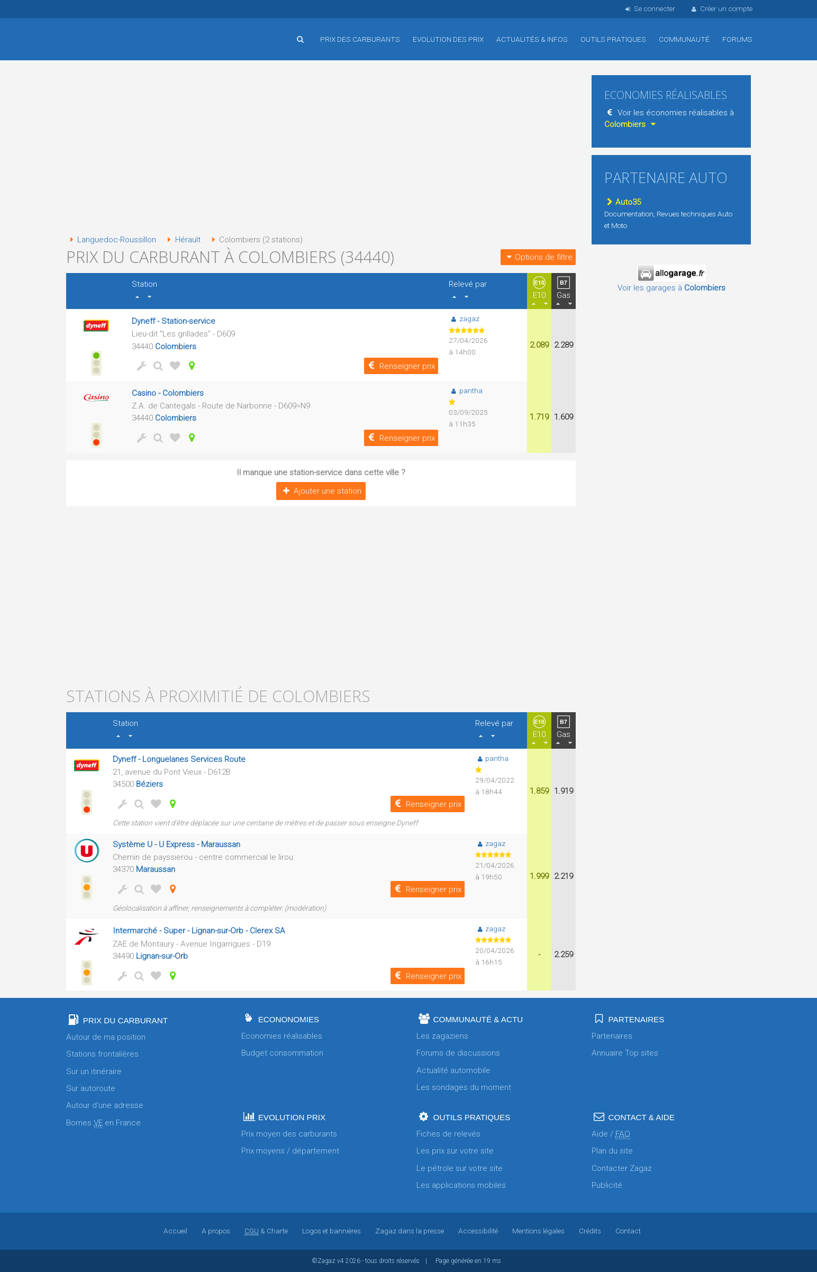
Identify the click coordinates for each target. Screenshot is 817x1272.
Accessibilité (478, 1230)
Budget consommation (282, 1053)
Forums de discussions (458, 1053)
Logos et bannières (331, 1230)
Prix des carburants (360, 39)
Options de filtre (538, 257)
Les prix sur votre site (455, 1151)
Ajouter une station (320, 491)
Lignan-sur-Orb (162, 956)
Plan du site (612, 1151)
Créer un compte (721, 8)
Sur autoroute (90, 1088)
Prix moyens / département (290, 1151)
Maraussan (155, 869)
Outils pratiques (613, 39)
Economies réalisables (281, 1036)
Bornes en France (103, 1123)
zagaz (464, 318)
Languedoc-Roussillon (111, 239)
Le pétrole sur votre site (459, 1168)
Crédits (590, 1230)
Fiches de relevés (448, 1134)
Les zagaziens (442, 1036)
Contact (628, 1230)
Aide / (611, 1134)
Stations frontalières (102, 1054)
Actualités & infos (532, 39)
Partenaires (612, 1036)
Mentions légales (538, 1230)
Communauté (684, 39)
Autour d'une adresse (104, 1105)
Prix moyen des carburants (289, 1134)
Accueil (100, 31)
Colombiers (175, 346)
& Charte (266, 1230)
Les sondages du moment (463, 1087)
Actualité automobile (453, 1070)
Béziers (149, 784)
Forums (737, 39)
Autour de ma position (106, 1037)
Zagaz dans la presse (409, 1230)
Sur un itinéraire (94, 1071)
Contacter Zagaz (622, 1168)
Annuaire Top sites (625, 1053)
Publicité (607, 1185)
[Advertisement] (321, 148)
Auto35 (622, 202)
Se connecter (649, 8)
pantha (465, 390)
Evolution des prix (448, 39)
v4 (340, 1261)
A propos (216, 1230)
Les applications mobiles (461, 1185)
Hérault (182, 239)
